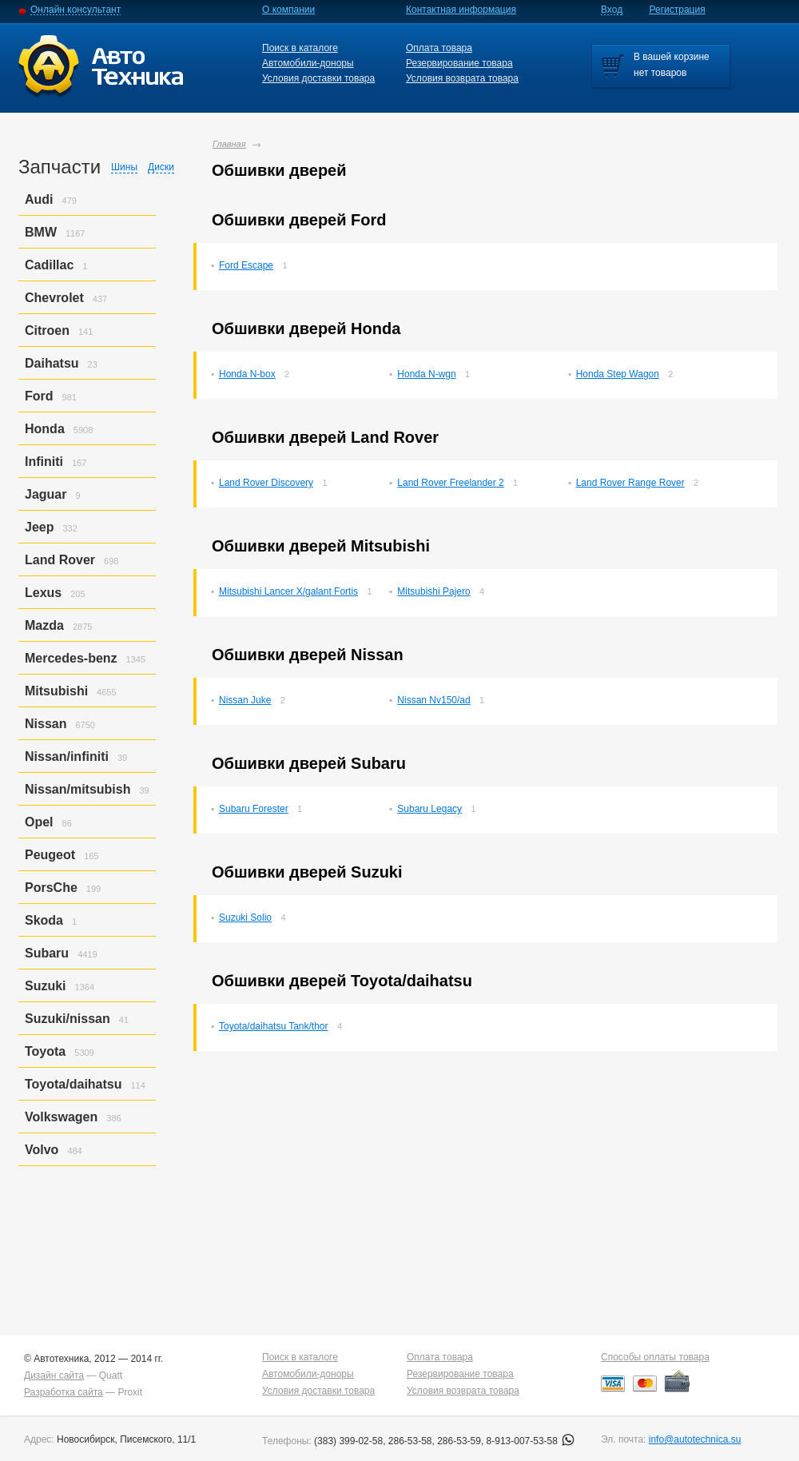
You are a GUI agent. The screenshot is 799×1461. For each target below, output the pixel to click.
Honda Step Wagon (617, 374)
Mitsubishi (56, 691)
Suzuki (45, 986)
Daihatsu (52, 363)
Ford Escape (246, 265)
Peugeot (50, 855)
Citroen (47, 330)
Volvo (41, 1149)
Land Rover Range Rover (630, 482)
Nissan (45, 723)
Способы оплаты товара (655, 1357)
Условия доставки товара (318, 78)
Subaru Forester (253, 808)
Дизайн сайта (54, 1375)
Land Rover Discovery (266, 482)
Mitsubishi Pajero (433, 591)
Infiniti (44, 461)
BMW (41, 232)
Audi (39, 199)
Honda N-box (247, 374)
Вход (611, 9)
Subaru (47, 953)
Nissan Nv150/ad (433, 700)
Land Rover (60, 560)
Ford (39, 396)
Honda (45, 429)
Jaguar (45, 494)
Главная (229, 144)
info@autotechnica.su (695, 1439)
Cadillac (49, 265)
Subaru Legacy (429, 808)
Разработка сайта (63, 1392)
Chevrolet (54, 298)
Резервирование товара (459, 63)
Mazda (44, 625)
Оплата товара (439, 48)
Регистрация (678, 9)
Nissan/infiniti (67, 756)
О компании (288, 9)
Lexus (43, 592)
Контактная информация (461, 9)
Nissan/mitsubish (77, 789)
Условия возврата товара (462, 78)
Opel (39, 822)
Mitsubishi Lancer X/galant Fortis (288, 591)
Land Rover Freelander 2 (450, 482)
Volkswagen (61, 1117)
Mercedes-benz (71, 658)
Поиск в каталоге (300, 48)
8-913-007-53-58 (531, 1441)
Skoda (44, 920)
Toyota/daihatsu (73, 1084)
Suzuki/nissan (67, 1018)
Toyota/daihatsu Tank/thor (273, 1026)
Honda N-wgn (426, 374)
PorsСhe (51, 887)
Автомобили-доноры (308, 63)
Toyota (45, 1051)
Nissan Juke (245, 700)
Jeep (39, 527)
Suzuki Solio (245, 917)
